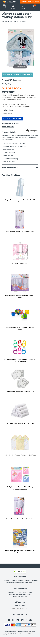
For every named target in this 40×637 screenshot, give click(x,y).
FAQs (19, 592)
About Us (6, 580)
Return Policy (27, 592)
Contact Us (12, 592)
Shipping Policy (14, 595)
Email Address (7, 110)
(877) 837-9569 (33, 2)
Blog (32, 583)
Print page (34, 131)
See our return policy (11, 123)
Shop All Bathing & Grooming (17, 74)
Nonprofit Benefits (16, 580)
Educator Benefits (31, 580)
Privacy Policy (26, 595)
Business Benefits (12, 583)
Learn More (22, 632)
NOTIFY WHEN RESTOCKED (12, 119)
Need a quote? (8, 127)
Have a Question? (11, 167)
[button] (23, 7)
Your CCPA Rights (10, 631)
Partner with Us (24, 583)
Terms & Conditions (20, 597)
